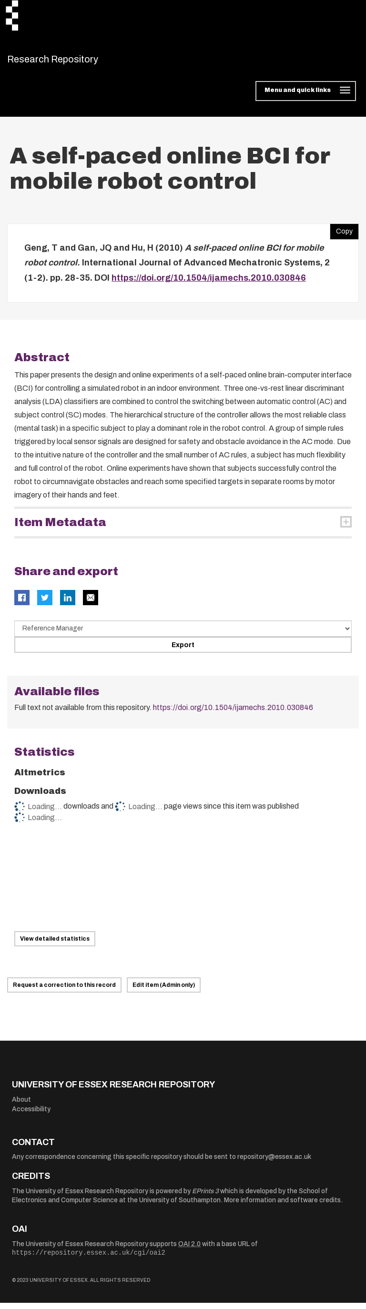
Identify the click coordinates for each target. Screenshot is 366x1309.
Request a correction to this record (64, 991)
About (21, 1105)
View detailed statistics (55, 945)
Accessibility (31, 1114)
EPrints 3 (205, 1196)
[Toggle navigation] (305, 97)
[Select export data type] (183, 634)
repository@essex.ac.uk (274, 1163)
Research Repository (74, 62)
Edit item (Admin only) (163, 991)
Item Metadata (60, 528)
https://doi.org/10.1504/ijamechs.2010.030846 (209, 283)
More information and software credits (282, 1206)
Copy (341, 235)
